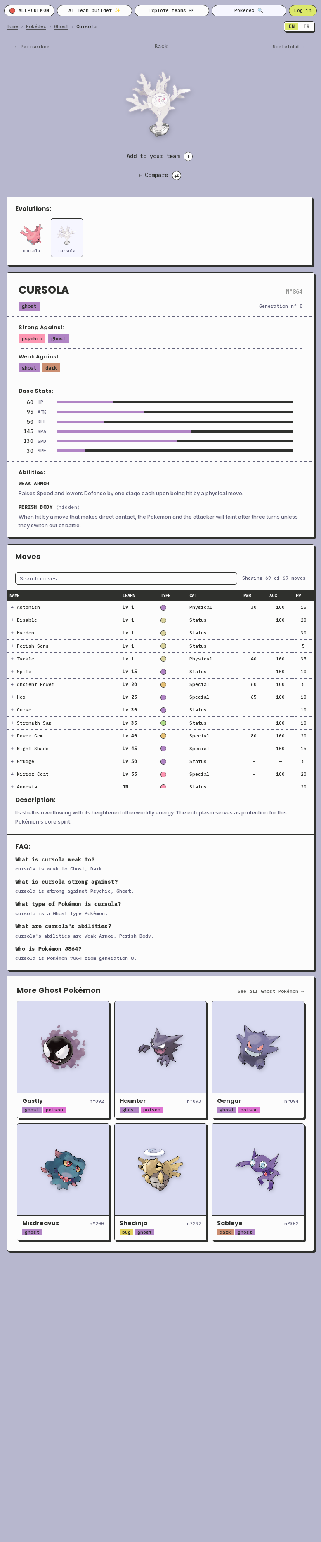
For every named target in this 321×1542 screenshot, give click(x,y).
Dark (51, 368)
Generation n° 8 (280, 306)
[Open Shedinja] (160, 1182)
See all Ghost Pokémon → (271, 991)
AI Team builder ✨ (94, 10)
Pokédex (36, 26)
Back (161, 46)
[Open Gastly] (63, 1059)
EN (292, 26)
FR (306, 26)
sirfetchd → (288, 46)
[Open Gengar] (258, 1059)
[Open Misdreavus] (63, 1182)
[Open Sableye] (258, 1182)
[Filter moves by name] (126, 578)
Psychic (32, 338)
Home (12, 26)
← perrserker (32, 46)
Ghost (61, 26)
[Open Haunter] (160, 1059)
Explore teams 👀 (172, 10)
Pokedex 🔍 (248, 10)
